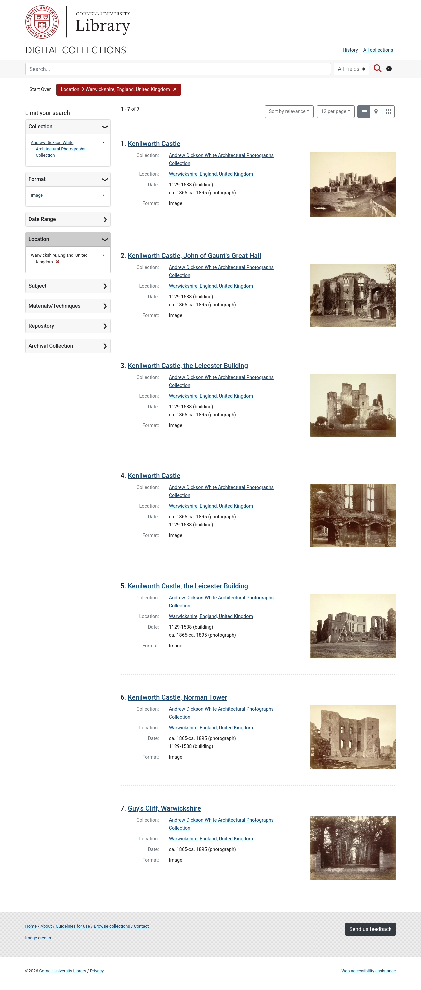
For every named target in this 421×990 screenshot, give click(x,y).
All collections (378, 50)
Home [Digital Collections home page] (31, 926)
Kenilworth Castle (154, 144)
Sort (287, 111)
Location (39, 239)
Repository (41, 326)
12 (333, 111)
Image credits (38, 937)
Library (102, 22)
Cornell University (42, 22)
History (350, 50)
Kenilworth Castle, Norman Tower (177, 697)
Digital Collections (75, 49)
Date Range (42, 219)
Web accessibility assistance (368, 970)
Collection (41, 126)
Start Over (40, 89)
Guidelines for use (73, 926)
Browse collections (112, 926)
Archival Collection (51, 346)
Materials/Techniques (55, 306)
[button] (118, 90)
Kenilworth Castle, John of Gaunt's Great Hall (194, 256)
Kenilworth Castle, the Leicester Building (188, 366)
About (46, 926)
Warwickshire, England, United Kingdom (211, 174)
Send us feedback (370, 929)
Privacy (97, 970)
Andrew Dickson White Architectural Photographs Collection (58, 149)
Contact (141, 926)
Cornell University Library (62, 970)
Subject (38, 286)
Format (37, 179)
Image (37, 195)
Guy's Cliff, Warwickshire (164, 808)
